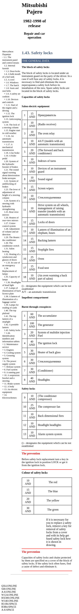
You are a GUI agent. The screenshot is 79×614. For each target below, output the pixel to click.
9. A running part (12, 372)
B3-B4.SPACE (9, 603)
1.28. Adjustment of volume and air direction (11, 231)
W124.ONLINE (9, 594)
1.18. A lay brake (11, 152)
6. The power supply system (9, 362)
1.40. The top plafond (9, 312)
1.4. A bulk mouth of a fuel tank (11, 75)
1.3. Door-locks (13, 71)
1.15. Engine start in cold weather (11, 131)
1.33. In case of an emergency (11, 264)
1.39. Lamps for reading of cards (10, 306)
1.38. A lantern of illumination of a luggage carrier (11, 299)
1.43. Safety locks (12, 330)
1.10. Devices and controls (10, 100)
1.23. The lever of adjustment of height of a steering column (11, 193)
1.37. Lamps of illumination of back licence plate (11, 291)
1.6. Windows (12, 82)
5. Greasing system (8, 357)
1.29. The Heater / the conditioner (11, 238)
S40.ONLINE (8, 588)
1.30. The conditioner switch (10, 244)
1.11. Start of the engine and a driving (10, 108)
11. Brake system (12, 383)
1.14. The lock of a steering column (11, 126)
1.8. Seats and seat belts (10, 89)
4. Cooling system (12, 352)
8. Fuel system (10, 369)
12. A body (9, 386)
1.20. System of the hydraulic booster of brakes (10, 164)
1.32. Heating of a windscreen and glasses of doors (11, 257)
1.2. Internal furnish (8, 67)
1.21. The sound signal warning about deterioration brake (11, 173)
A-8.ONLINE (8, 591)
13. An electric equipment (10, 390)
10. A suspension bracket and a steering (10, 378)
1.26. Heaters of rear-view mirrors (10, 219)
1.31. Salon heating (8, 250)
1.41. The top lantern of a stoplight (9, 319)
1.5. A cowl (9, 79)
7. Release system (12, 366)
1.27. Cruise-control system (9, 224)
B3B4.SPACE (8, 606)
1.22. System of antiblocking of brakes (10, 184)
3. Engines (9, 350)
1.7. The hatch (12, 85)
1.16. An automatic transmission (8, 139)
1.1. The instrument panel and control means (10, 60)
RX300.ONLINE (10, 597)
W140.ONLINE (9, 600)
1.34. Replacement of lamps (9, 271)
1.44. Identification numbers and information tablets (11, 337)
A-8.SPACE (7, 609)
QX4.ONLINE (9, 585)
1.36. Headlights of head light (11, 283)
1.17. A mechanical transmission (8, 147)
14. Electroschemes (9, 396)
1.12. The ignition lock (8, 115)
